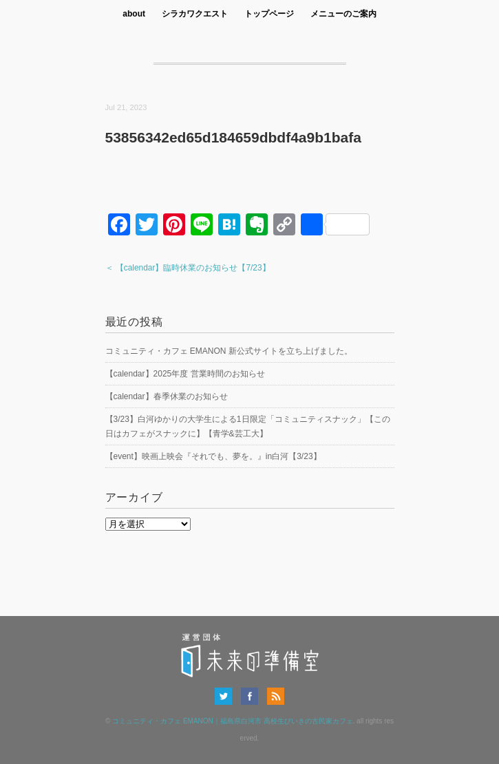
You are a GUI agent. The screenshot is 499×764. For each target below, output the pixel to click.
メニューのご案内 (343, 14)
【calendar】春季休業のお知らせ (166, 396)
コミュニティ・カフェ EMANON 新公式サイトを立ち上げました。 (228, 351)
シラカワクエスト (195, 14)
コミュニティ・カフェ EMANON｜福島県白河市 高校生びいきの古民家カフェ (232, 721)
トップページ (269, 14)
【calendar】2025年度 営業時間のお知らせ (185, 374)
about (134, 14)
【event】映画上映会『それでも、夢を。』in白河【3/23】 (213, 456)
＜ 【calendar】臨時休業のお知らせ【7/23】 (187, 268)
